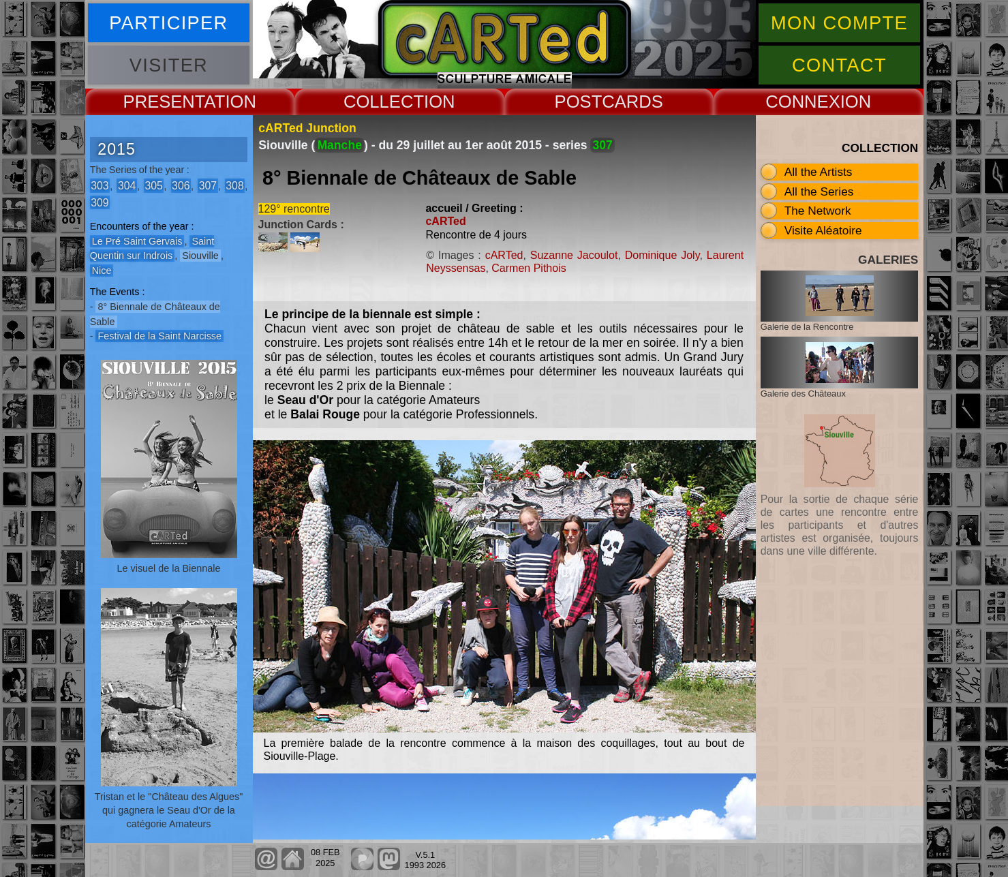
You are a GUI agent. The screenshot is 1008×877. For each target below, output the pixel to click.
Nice (102, 270)
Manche (339, 145)
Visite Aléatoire (823, 230)
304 (127, 185)
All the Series (819, 191)
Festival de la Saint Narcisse (159, 335)
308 (234, 185)
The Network (817, 210)
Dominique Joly (662, 255)
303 (99, 185)
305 (153, 185)
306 (180, 185)
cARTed (445, 221)
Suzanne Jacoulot (574, 255)
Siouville (200, 255)
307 (208, 185)
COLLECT (383, 101)
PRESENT (163, 101)
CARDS (632, 101)
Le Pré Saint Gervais (137, 241)
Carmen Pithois (528, 268)
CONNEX (802, 101)
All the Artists (818, 172)
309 (99, 202)
